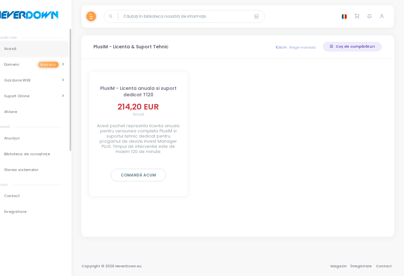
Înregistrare (360, 266)
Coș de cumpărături (352, 46)
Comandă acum (150, 175)
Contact (383, 266)
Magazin (338, 266)
